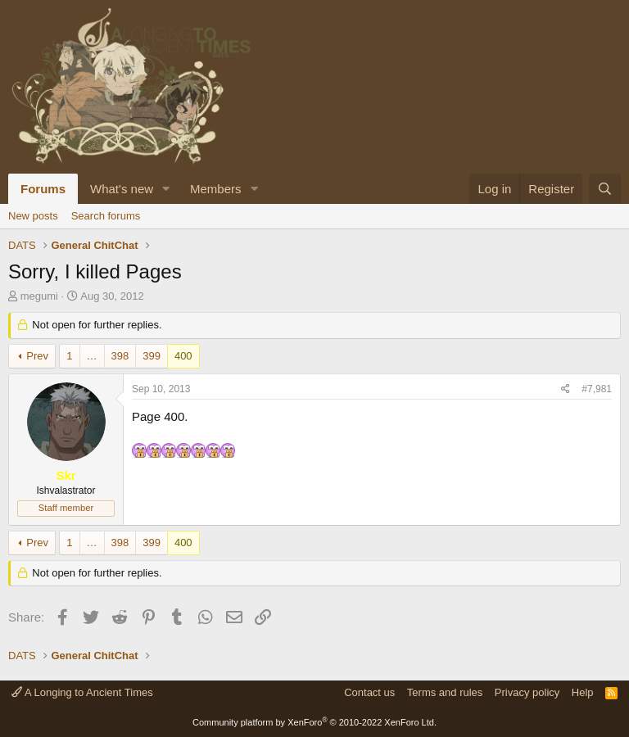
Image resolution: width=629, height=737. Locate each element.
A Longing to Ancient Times (82, 692)
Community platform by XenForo (314, 722)
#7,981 (596, 389)
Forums (43, 189)
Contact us (369, 692)
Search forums (106, 216)
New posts (33, 216)
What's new (121, 189)
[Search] (605, 189)
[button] (166, 189)
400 (183, 356)
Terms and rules (444, 692)
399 (152, 356)
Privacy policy (527, 692)
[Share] (565, 389)
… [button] (92, 356)
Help (583, 692)
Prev (37, 356)
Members (216, 189)
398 (120, 356)
